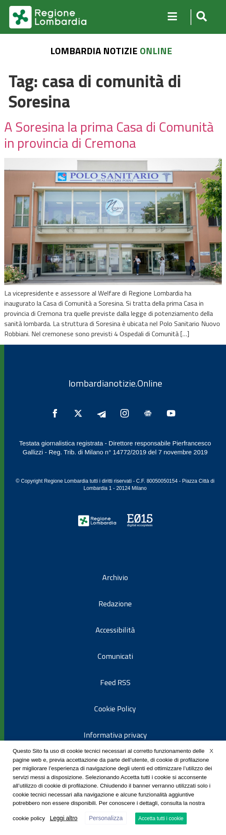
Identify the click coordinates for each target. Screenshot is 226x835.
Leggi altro (63, 818)
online (156, 51)
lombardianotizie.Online (115, 383)
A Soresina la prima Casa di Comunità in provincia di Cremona (109, 134)
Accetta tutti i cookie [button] (161, 818)
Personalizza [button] (106, 818)
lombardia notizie (93, 51)
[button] (200, 17)
